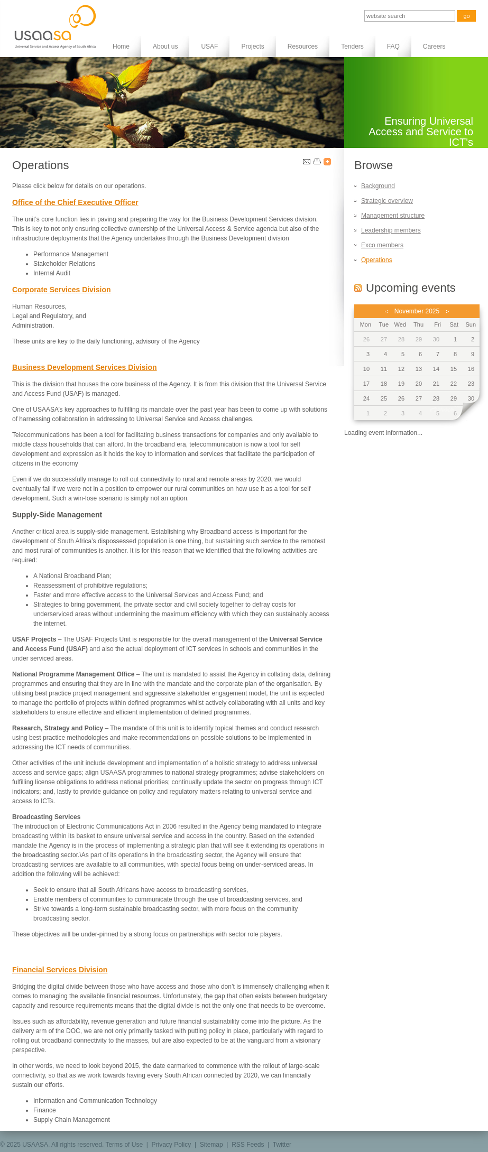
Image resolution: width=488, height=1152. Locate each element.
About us (165, 46)
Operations (376, 260)
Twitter (282, 1144)
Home (121, 46)
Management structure (393, 215)
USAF (209, 46)
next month (447, 311)
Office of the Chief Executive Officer (75, 202)
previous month (386, 311)
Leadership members (391, 230)
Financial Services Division (59, 969)
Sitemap (211, 1144)
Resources (303, 46)
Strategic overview (387, 201)
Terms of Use (124, 1144)
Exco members (382, 245)
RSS (358, 287)
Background (378, 186)
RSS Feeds (248, 1144)
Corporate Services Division (61, 289)
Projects (252, 46)
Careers (434, 46)
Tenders (352, 46)
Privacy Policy (171, 1144)
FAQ (393, 46)
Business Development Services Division (84, 367)
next (467, 413)
